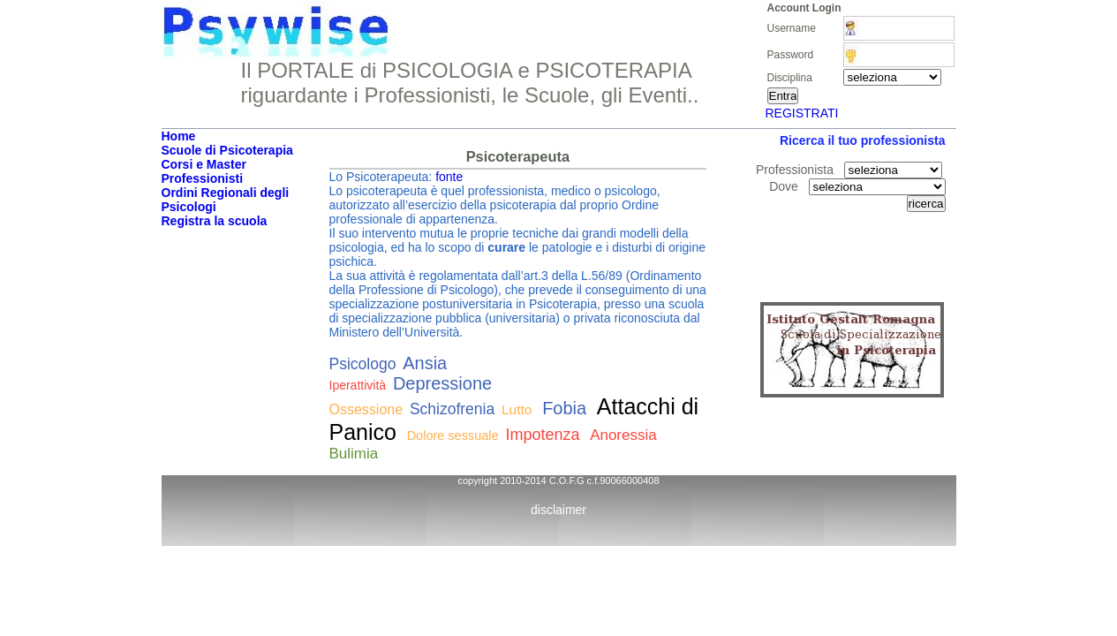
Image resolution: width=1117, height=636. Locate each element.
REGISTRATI (802, 113)
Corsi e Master (204, 164)
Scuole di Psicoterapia (227, 150)
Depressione (442, 383)
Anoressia (623, 435)
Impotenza (542, 434)
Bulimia (354, 453)
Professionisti (203, 178)
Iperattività (358, 385)
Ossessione (366, 409)
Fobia (564, 408)
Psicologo (362, 364)
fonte (449, 177)
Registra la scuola (215, 221)
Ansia (425, 363)
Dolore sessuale (453, 435)
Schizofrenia (452, 409)
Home (179, 136)
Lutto (517, 409)
